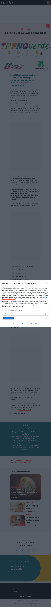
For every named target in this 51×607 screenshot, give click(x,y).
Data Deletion (16, 323)
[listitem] (25, 310)
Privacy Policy (34, 323)
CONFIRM (9, 318)
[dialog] (25, 303)
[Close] (47, 283)
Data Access (25, 323)
